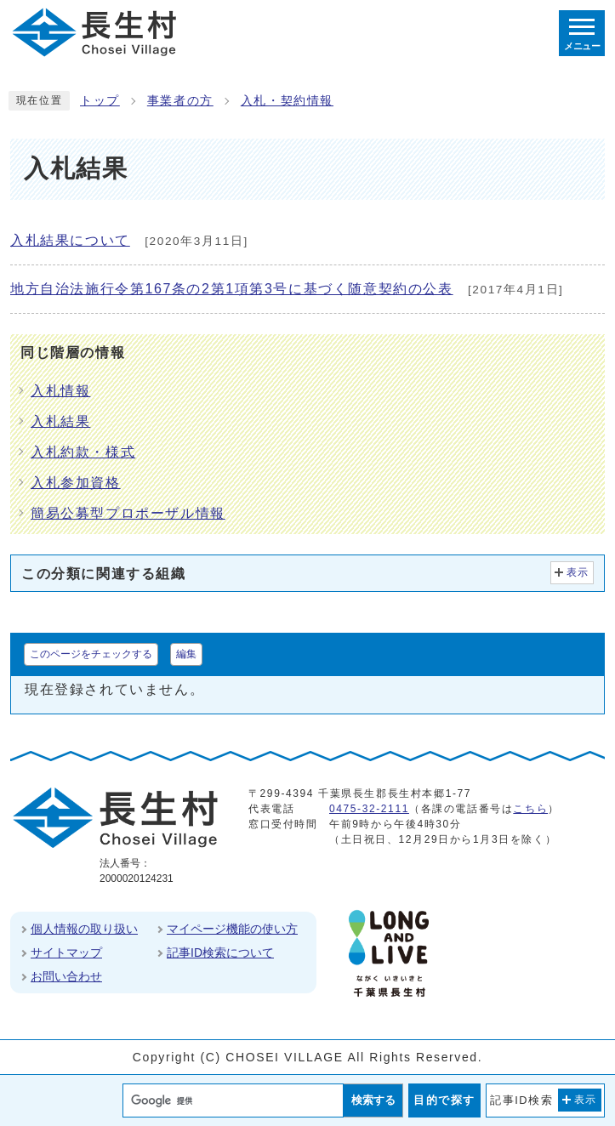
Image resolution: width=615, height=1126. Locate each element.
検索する (373, 1100)
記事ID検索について (220, 952)
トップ (100, 100)
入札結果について (70, 240)
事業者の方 (180, 100)
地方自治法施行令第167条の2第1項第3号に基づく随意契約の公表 (231, 289)
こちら (530, 809)
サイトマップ (66, 952)
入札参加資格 (76, 482)
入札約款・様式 (83, 452)
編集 (186, 654)
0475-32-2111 (369, 809)
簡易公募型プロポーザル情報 (128, 513)
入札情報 (60, 391)
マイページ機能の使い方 (232, 928)
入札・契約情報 (287, 100)
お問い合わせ (66, 976)
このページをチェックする (91, 654)
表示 (578, 572)
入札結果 (60, 421)
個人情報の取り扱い (84, 928)
